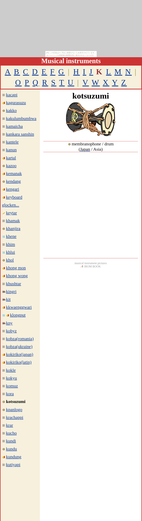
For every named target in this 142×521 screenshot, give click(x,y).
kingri (11, 291)
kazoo (11, 165)
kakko (11, 110)
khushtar (13, 283)
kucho (11, 433)
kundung (13, 456)
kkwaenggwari (19, 307)
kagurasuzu (16, 102)
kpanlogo (14, 409)
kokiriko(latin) (18, 362)
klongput (17, 315)
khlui (10, 252)
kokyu (11, 378)
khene (11, 236)
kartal (11, 157)
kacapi (11, 94)
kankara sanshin (20, 134)
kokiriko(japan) (19, 354)
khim (10, 244)
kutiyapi (13, 464)
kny (9, 323)
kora (10, 393)
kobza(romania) (20, 338)
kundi (11, 440)
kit (8, 299)
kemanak (14, 173)
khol (10, 260)
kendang (13, 181)
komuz (12, 385)
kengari (12, 189)
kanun (11, 149)
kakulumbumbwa (21, 118)
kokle (11, 370)
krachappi (14, 417)
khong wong (17, 275)
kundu (11, 448)
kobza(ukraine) (19, 346)
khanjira (13, 228)
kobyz (11, 330)
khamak (13, 220)
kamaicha (14, 126)
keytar (11, 212)
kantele (12, 142)
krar (9, 425)
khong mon (16, 267)
